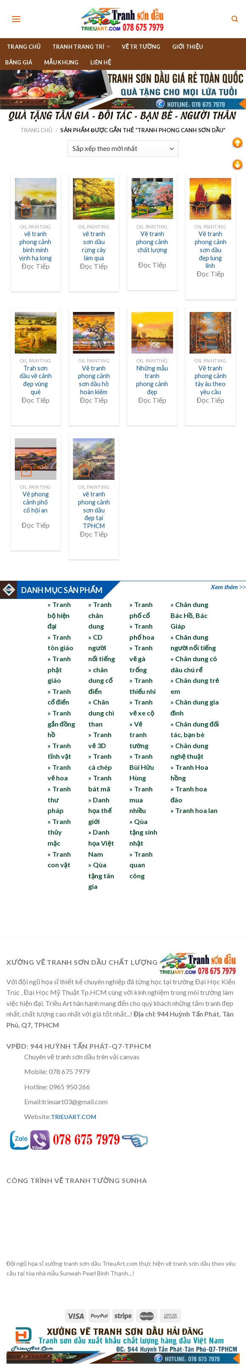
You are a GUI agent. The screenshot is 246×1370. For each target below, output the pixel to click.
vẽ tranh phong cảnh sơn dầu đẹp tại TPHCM (94, 509)
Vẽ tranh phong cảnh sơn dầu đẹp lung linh (210, 249)
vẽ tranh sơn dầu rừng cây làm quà (94, 245)
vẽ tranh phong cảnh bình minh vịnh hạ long (35, 245)
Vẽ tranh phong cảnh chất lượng (152, 241)
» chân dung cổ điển (100, 680)
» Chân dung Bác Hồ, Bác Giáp (189, 615)
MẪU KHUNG (61, 62)
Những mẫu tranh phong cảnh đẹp (152, 380)
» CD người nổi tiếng (101, 648)
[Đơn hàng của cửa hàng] (123, 148)
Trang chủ (36, 130)
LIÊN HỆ (100, 62)
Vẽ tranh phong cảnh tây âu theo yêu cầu (210, 380)
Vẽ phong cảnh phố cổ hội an (35, 501)
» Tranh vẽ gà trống (141, 658)
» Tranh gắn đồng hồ (61, 723)
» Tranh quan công (141, 865)
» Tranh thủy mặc (59, 832)
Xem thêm (224, 586)
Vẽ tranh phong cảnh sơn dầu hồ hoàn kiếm (94, 380)
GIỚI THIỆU (187, 46)
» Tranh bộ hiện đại (59, 615)
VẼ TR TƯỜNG (141, 46)
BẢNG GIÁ (19, 62)
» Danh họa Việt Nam (101, 843)
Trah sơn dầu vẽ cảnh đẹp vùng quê (36, 380)
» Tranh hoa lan (194, 810)
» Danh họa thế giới (100, 810)
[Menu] (16, 18)
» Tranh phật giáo (59, 669)
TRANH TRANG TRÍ (81, 46)
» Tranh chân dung (100, 615)
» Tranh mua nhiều (141, 799)
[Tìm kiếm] (235, 19)
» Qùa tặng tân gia (101, 875)
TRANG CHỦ (24, 46)
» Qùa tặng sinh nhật (143, 832)
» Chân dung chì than (101, 712)
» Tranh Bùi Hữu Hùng (141, 767)
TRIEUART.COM (73, 1116)
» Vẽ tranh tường (138, 734)
